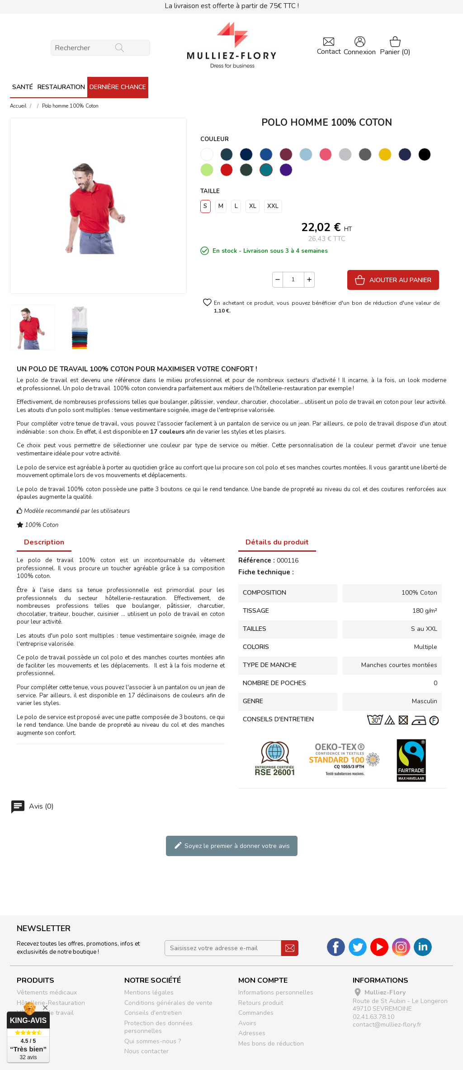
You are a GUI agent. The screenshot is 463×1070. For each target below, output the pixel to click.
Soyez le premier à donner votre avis (232, 845)
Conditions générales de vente (168, 1003)
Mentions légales (149, 992)
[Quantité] (293, 280)
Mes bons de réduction (271, 1043)
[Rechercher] (100, 48)
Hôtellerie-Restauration (51, 1003)
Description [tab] (44, 542)
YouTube (379, 947)
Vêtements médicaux (47, 992)
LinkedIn (423, 947)
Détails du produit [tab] (277, 542)
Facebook (336, 947)
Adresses (251, 1033)
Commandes (256, 1012)
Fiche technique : (266, 572)
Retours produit (260, 1003)
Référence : (256, 561)
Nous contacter (146, 1051)
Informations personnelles (275, 992)
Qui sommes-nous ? (152, 1041)
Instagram (401, 947)
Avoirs (247, 1023)
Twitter (358, 947)
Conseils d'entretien (153, 1012)
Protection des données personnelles (158, 1027)
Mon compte (263, 980)
